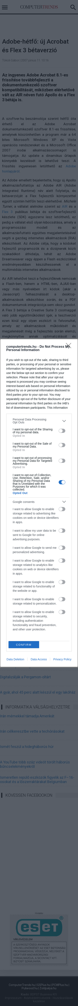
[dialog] (39, 503)
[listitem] (39, 421)
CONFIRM (24, 644)
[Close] (70, 347)
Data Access (39, 659)
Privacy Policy (62, 659)
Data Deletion (15, 659)
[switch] (62, 431)
